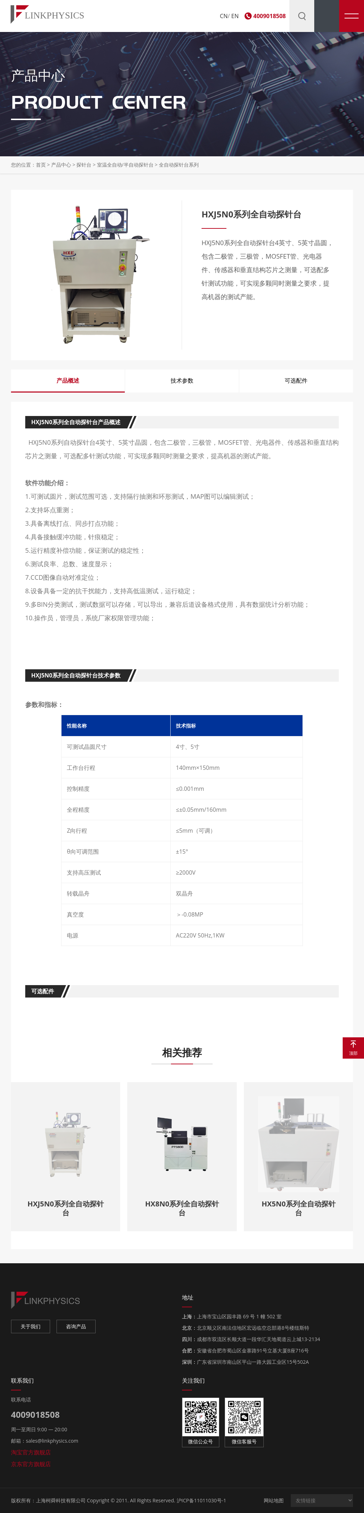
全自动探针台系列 (179, 164)
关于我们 (31, 1326)
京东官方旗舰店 (31, 1464)
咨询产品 (76, 1326)
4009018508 (269, 16)
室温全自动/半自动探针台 (126, 164)
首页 (41, 164)
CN (224, 16)
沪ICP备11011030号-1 (201, 1500)
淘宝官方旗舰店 (31, 1452)
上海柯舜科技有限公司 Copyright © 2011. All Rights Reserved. (105, 1500)
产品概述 (68, 380)
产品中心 (61, 164)
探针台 (83, 164)
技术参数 (182, 380)
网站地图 (274, 1500)
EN (235, 16)
